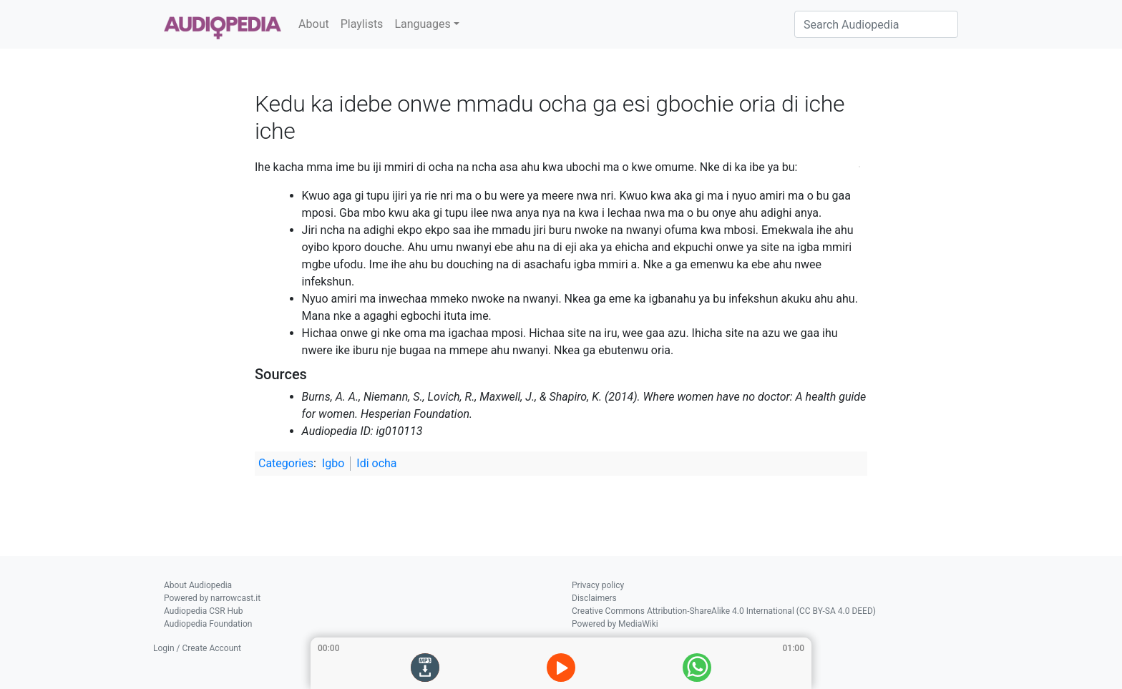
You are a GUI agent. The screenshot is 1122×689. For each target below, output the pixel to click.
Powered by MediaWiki (615, 624)
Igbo (333, 463)
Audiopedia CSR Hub (203, 611)
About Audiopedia (198, 585)
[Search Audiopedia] (876, 24)
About (313, 24)
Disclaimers (594, 598)
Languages (422, 24)
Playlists (362, 24)
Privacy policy (598, 585)
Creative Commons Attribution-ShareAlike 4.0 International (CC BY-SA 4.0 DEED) (724, 611)
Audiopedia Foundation (208, 624)
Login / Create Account (197, 648)
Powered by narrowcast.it (212, 598)
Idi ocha (376, 463)
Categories (285, 463)
